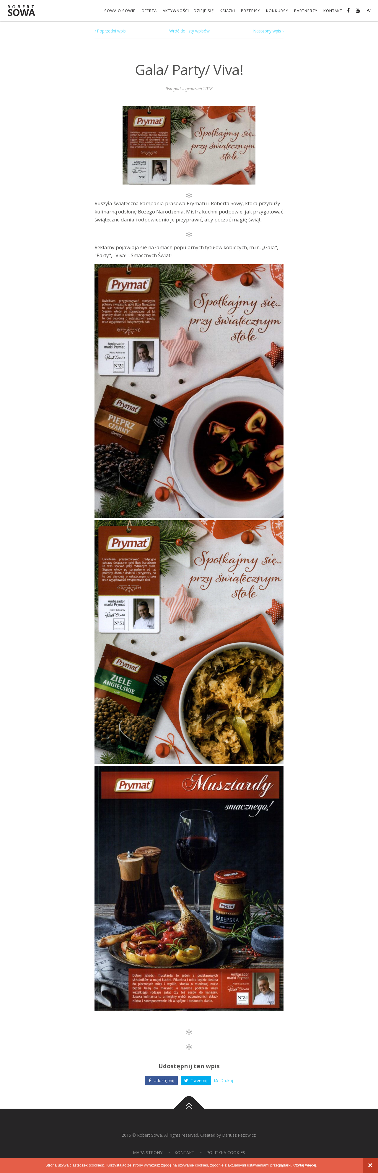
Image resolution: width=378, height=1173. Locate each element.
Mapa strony (147, 1152)
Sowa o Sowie (120, 10)
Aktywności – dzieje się (188, 10)
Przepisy (250, 10)
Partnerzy (305, 10)
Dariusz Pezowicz (239, 1135)
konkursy (277, 10)
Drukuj (223, 1080)
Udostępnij (161, 1080)
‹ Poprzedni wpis (110, 31)
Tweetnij (195, 1080)
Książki (227, 10)
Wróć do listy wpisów (189, 31)
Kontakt (332, 10)
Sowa (25, 11)
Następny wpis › (268, 31)
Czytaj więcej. (305, 1165)
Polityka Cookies (225, 1152)
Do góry (189, 1109)
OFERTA (149, 10)
